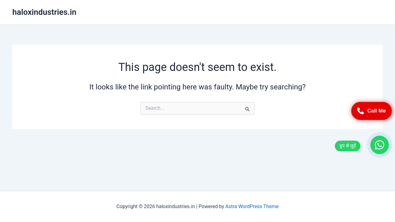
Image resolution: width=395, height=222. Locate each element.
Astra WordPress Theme (251, 206)
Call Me (371, 111)
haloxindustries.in (44, 12)
